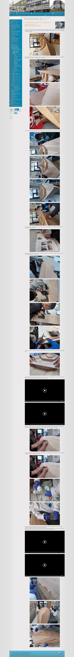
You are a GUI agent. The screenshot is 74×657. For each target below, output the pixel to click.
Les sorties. (13, 35)
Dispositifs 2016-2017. (16, 85)
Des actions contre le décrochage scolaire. (15, 47)
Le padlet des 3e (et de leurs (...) (37, 13)
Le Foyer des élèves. (14, 40)
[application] (45, 390)
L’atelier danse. (15, 68)
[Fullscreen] (63, 400)
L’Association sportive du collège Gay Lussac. (15, 39)
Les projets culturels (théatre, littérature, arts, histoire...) (16, 31)
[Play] (26, 400)
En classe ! (13, 29)
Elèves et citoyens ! (14, 98)
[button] (45, 390)
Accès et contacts (47, 13)
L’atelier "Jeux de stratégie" (17, 49)
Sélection (11, 118)
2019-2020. (16, 63)
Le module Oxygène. (14, 73)
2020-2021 (15, 69)
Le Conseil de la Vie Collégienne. (14, 97)
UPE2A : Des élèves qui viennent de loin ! (15, 45)
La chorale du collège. (14, 34)
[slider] (44, 575)
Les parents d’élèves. (14, 41)
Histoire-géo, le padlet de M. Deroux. (22, 13)
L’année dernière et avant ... (15, 105)
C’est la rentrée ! (13, 28)
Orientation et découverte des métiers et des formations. (15, 91)
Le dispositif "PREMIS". (15, 48)
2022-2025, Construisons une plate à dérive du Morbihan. (17, 59)
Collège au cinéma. (14, 33)
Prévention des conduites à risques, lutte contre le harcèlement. (15, 94)
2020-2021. (42, 18)
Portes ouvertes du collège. (15, 27)
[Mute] (61, 400)
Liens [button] (46, 15)
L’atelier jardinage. (16, 50)
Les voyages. (13, 37)
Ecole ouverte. (13, 101)
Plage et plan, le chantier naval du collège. (31, 18)
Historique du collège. (56, 13)
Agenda (13, 13)
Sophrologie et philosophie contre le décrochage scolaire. (17, 87)
